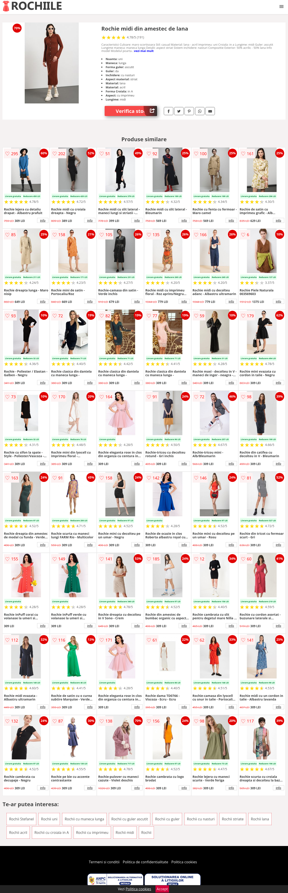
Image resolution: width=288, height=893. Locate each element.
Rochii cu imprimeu (92, 832)
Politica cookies (184, 861)
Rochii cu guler (167, 819)
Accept (162, 888)
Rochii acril (18, 832)
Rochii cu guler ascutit (129, 819)
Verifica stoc (136, 111)
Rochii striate (233, 819)
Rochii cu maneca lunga (84, 819)
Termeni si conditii (104, 861)
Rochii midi (125, 832)
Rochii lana (260, 819)
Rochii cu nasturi (201, 819)
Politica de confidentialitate (145, 861)
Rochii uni (49, 819)
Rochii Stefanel (21, 819)
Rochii (146, 832)
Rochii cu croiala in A (51, 832)
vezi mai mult (144, 51)
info (42, 220)
